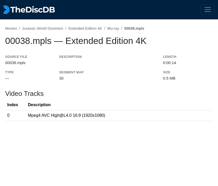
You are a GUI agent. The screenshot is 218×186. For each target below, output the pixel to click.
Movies (11, 28)
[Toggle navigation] (207, 9)
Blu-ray (113, 28)
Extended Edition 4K (85, 28)
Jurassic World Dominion (42, 28)
